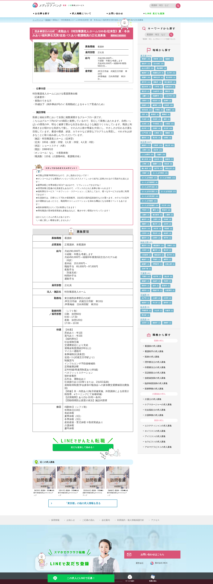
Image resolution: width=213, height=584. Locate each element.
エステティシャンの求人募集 (158, 425)
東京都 (143, 55)
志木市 (156, 159)
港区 (165, 119)
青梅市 (144, 59)
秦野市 (166, 259)
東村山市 (156, 77)
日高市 (155, 145)
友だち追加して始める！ (83, 447)
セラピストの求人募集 (155, 441)
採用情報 (55, 520)
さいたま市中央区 (148, 187)
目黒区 (155, 128)
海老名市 (157, 255)
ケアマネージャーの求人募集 (158, 404)
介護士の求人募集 (153, 399)
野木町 (144, 315)
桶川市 (155, 224)
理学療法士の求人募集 (155, 362)
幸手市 (166, 238)
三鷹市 (144, 96)
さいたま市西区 (158, 173)
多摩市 (166, 101)
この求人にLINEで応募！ (81, 578)
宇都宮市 (145, 310)
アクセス (155, 520)
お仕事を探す (42, 13)
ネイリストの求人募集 (155, 431)
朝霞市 (155, 164)
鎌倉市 (144, 259)
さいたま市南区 (165, 178)
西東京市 (168, 87)
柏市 (154, 286)
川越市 (159, 154)
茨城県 (143, 295)
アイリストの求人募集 (155, 436)
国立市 (144, 91)
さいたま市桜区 (147, 178)
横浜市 (144, 245)
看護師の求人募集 (153, 346)
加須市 (166, 233)
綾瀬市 (144, 264)
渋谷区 (155, 119)
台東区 (166, 138)
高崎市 (166, 323)
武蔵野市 (156, 96)
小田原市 (145, 255)
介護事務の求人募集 (154, 415)
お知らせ (71, 520)
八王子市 (168, 96)
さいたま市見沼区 (148, 196)
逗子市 (169, 255)
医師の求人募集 (152, 356)
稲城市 (144, 105)
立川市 (169, 73)
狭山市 (167, 145)
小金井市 (156, 91)
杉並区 (166, 105)
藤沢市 (155, 250)
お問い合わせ (116, 13)
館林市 (155, 323)
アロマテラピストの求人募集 (158, 447)
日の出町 (156, 64)
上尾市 (155, 219)
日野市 (144, 101)
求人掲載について (81, 13)
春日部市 (156, 215)
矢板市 (167, 310)
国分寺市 (145, 87)
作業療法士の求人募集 (155, 367)
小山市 (156, 310)
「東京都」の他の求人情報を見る (83, 503)
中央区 (144, 119)
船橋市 (144, 281)
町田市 (155, 101)
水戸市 (144, 298)
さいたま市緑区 (147, 201)
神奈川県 (144, 242)
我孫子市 (156, 290)
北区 (143, 114)
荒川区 (155, 138)
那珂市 (166, 303)
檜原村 (144, 73)
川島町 (144, 173)
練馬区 (155, 105)
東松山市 (168, 168)
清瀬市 (144, 77)
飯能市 (144, 145)
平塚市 (155, 259)
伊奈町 (166, 219)
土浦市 (155, 298)
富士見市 (145, 159)
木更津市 (168, 290)
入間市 (144, 150)
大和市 (144, 250)
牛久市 (155, 303)
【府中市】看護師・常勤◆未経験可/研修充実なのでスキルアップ (68, 493)
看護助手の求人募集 (154, 351)
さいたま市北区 (166, 191)
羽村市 (155, 59)
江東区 (156, 133)
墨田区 (144, 138)
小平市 (156, 87)
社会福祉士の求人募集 (155, 410)
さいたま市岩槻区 (148, 205)
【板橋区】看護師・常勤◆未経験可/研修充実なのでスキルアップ (117, 493)
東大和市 (169, 77)
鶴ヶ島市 (145, 168)
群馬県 (143, 319)
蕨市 (154, 210)
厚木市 (166, 250)
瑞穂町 (167, 59)
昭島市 (155, 82)
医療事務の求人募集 (154, 388)
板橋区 (168, 110)
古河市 (166, 298)
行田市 (144, 233)
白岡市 (155, 238)
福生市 (144, 64)
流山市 (166, 276)
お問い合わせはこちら (152, 554)
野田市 (144, 286)
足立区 (166, 128)
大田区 (167, 124)
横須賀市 (156, 245)
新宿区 (153, 114)
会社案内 (106, 520)
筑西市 (144, 303)
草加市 (164, 210)
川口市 (164, 205)
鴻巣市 (144, 224)
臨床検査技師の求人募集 (156, 383)
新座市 (167, 159)
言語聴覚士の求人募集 (155, 372)
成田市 (144, 290)
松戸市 (155, 276)
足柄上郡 (168, 264)
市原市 (166, 281)
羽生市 (155, 233)
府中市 (144, 82)
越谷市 (144, 219)
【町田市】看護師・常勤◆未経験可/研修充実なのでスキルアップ (44, 493)
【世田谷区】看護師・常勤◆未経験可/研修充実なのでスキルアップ (93, 493)
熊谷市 (144, 228)
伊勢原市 (156, 264)
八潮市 (167, 215)
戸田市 (144, 210)
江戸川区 (145, 133)
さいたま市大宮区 (148, 191)
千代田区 (156, 124)
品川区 (144, 128)
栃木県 (143, 307)
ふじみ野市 (146, 154)
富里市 (164, 286)
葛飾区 (167, 133)
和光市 (166, 164)
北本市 (166, 224)
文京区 (144, 124)
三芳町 (144, 164)
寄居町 (166, 228)
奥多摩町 (160, 68)
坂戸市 (156, 168)
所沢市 (155, 150)
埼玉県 (143, 142)
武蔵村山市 (157, 73)
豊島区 (164, 114)
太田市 (144, 323)
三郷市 (144, 215)
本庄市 (155, 228)
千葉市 (144, 276)
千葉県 (143, 273)
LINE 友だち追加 (155, 13)
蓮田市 (144, 238)
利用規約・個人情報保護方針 (130, 520)
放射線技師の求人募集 (155, 378)
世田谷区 (145, 110)
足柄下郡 (145, 269)
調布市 (167, 91)
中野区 (157, 110)
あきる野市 (146, 68)
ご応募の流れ (88, 520)
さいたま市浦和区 (148, 182)
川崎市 (169, 245)
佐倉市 (155, 281)
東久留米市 (168, 82)
